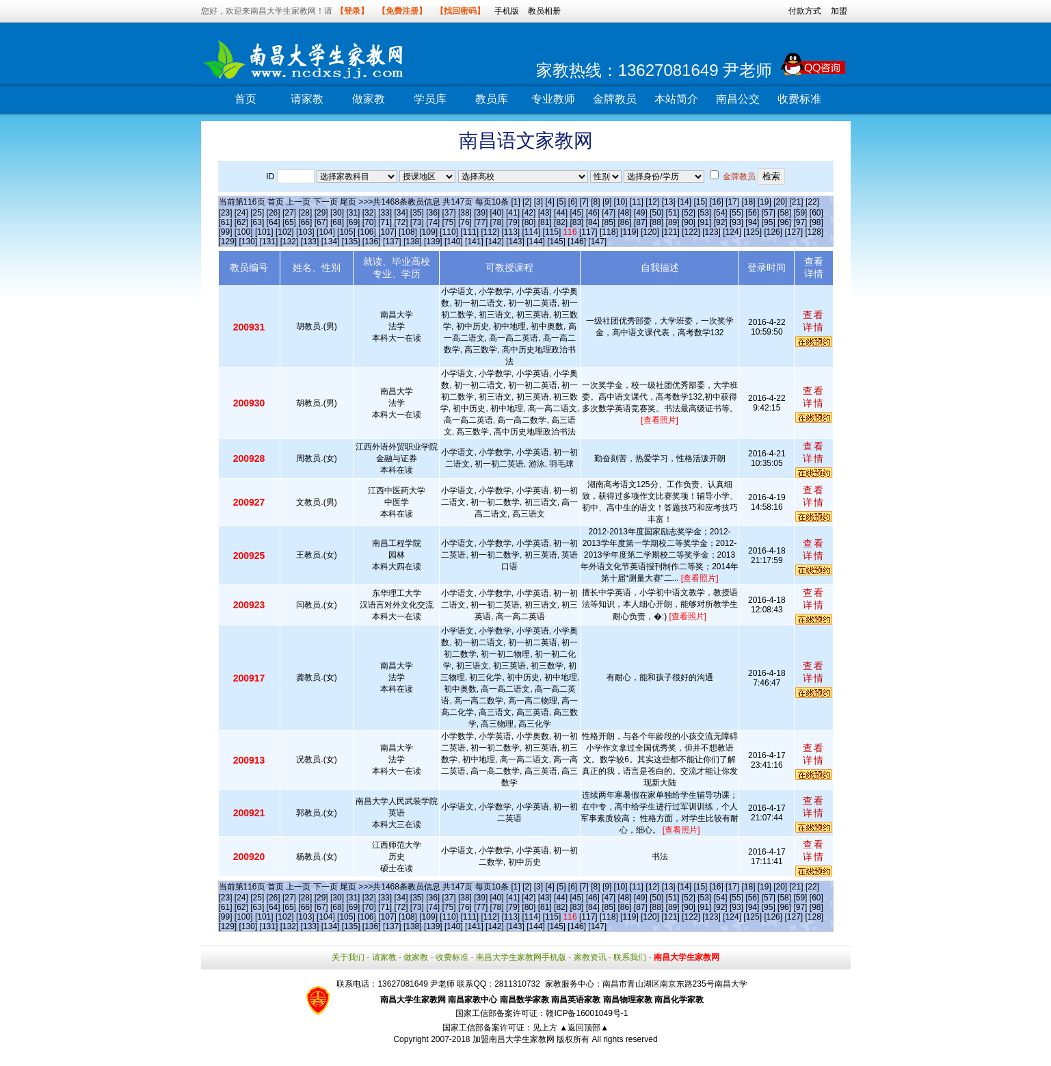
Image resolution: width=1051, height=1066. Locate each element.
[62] (241, 222)
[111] (469, 232)
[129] (228, 241)
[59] (800, 213)
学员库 (430, 99)
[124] (732, 232)
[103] (305, 232)
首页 (245, 99)
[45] (576, 213)
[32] (369, 213)
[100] (244, 232)
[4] (549, 202)
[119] (629, 232)
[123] (711, 232)
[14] (684, 202)
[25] (257, 213)
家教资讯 (590, 957)
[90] (688, 222)
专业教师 (553, 99)
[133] (310, 241)
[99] (225, 232)
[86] (624, 222)
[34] (401, 213)
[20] (780, 202)
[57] (768, 213)
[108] (408, 232)
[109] (428, 232)
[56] (752, 213)
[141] (474, 241)
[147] (597, 241)
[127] (793, 232)
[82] (561, 222)
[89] (673, 222)
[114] (531, 232)
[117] (588, 232)
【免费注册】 (402, 11)
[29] (321, 213)
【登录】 (352, 11)
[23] (225, 213)
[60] (816, 213)
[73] (417, 222)
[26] (273, 213)
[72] (401, 222)
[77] (481, 222)
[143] (515, 241)
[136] (371, 241)
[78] (497, 222)
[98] (816, 222)
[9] (606, 202)
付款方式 (804, 11)
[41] (513, 213)
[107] (387, 232)
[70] (369, 222)
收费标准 (799, 99)
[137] (392, 241)
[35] (417, 213)
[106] (367, 232)
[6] (572, 202)
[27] (289, 213)
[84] (593, 222)
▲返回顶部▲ (584, 1027)
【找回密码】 (460, 11)
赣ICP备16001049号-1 (587, 1013)
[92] (721, 222)
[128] (815, 232)
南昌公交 (738, 99)
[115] (552, 232)
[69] (353, 222)
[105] (346, 232)
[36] (433, 213)
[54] (721, 213)
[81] (545, 222)
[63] (257, 222)
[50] (656, 213)
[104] (326, 232)
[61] (225, 222)
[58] (784, 213)
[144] (536, 241)
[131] (269, 241)
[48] (624, 213)
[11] (636, 202)
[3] (538, 202)
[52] (688, 213)
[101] (264, 232)
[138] (412, 241)
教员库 (491, 99)
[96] (784, 222)
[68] (337, 222)
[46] (593, 213)
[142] (494, 241)
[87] (641, 222)
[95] (768, 222)
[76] (465, 222)
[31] (353, 213)
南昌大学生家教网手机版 (521, 957)
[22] (812, 202)
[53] (704, 213)
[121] (670, 232)
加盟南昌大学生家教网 (514, 1039)
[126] (773, 232)
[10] (621, 202)
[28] (305, 213)
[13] (669, 202)
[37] (449, 213)
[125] (752, 232)
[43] (545, 213)
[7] (584, 202)
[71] (385, 222)
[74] (433, 222)
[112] (490, 232)
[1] (515, 202)
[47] (608, 213)
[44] (561, 213)
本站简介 (676, 99)
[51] (673, 213)
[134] (330, 241)
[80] (528, 222)
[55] (736, 213)
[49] (641, 213)
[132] (289, 241)
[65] (289, 222)
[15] (700, 202)
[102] (285, 232)
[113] (510, 232)
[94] (752, 222)
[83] (576, 222)
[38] (465, 213)
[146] (577, 241)
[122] (691, 232)
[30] (337, 213)
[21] (796, 202)
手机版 (506, 11)
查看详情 (814, 321)
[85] (608, 222)
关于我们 (348, 957)
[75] (449, 222)
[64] (273, 222)
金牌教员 (615, 99)
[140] (453, 241)
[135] (351, 241)
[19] (764, 202)
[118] (609, 232)
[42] (528, 213)
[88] (656, 222)
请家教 (307, 99)
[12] (652, 202)
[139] (433, 241)
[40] (497, 213)
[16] (716, 202)
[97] (800, 222)
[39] (481, 213)
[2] (526, 202)
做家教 (368, 99)
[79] (513, 222)
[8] (595, 202)
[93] (736, 222)
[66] (305, 222)
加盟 (839, 11)
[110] (449, 232)
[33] (385, 213)
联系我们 (629, 957)
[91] (704, 222)
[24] (241, 213)
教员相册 (544, 11)
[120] (650, 232)
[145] (556, 241)
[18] (748, 202)
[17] (732, 202)
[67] (321, 222)
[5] (561, 202)
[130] (248, 241)
